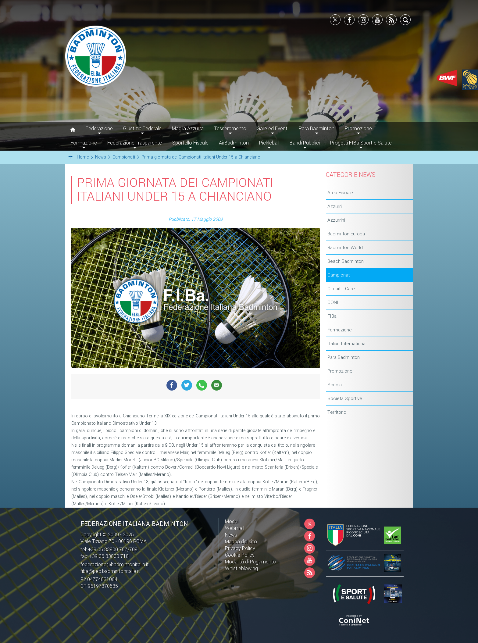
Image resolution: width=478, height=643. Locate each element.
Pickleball (269, 142)
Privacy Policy (240, 548)
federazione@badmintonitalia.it (114, 564)
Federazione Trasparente (134, 142)
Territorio (336, 412)
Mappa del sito (241, 541)
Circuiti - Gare (341, 288)
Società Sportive (344, 398)
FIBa (332, 316)
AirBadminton (234, 142)
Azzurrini (336, 220)
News (231, 534)
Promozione (339, 371)
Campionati (339, 275)
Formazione (339, 330)
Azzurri (334, 206)
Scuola (334, 384)
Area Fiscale (340, 192)
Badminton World (345, 247)
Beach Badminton (345, 261)
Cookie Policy (240, 555)
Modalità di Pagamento (250, 561)
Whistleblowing (241, 568)
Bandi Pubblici (305, 142)
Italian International (346, 343)
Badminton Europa (346, 233)
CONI (332, 302)
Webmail (234, 528)
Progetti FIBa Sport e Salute (361, 142)
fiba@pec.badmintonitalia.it (110, 571)
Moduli (232, 521)
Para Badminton (343, 357)
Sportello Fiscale (190, 142)
